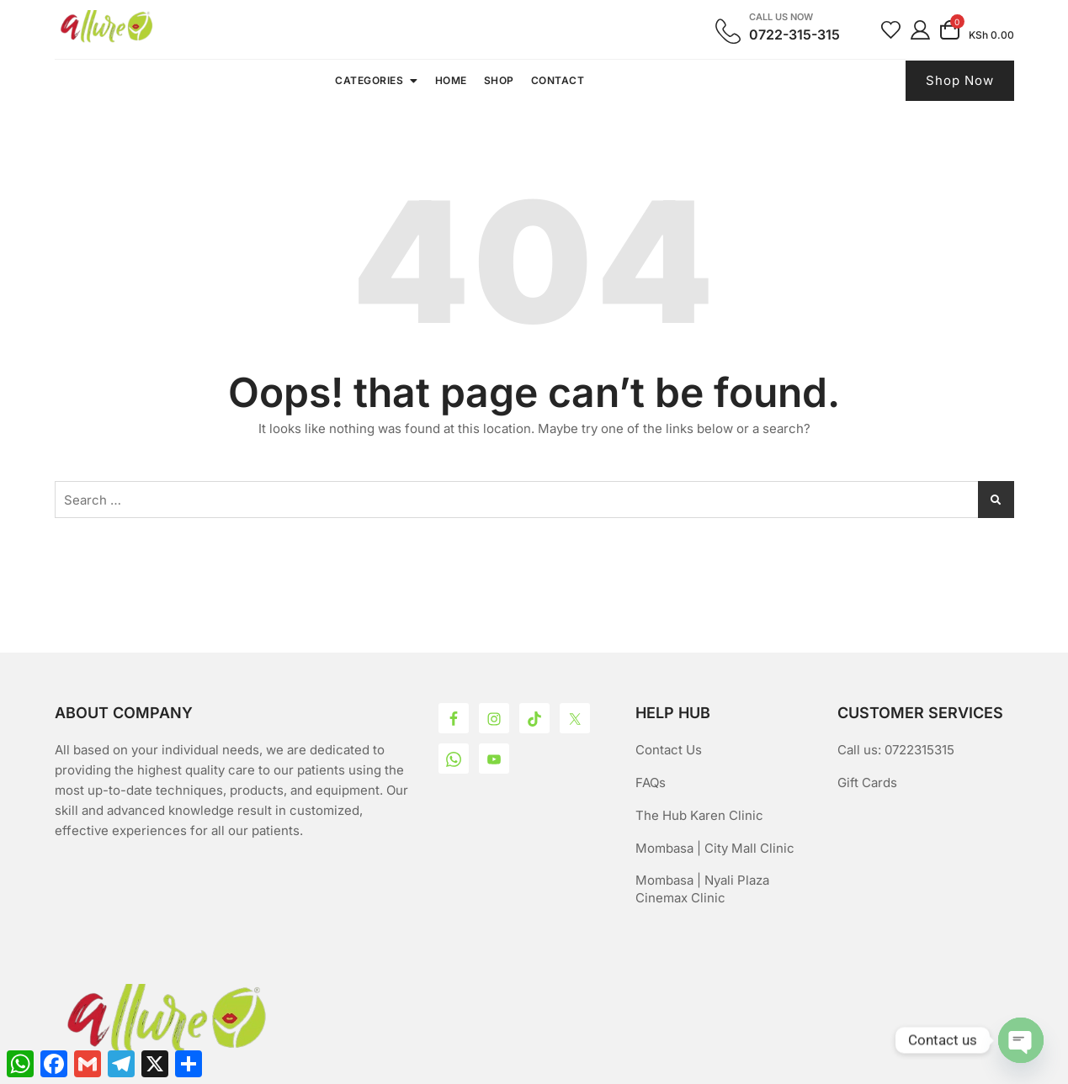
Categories (369, 80)
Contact (558, 80)
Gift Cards (867, 783)
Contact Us (668, 750)
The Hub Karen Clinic (699, 815)
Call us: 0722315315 (895, 750)
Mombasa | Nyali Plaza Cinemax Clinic (702, 889)
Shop (499, 80)
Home (451, 80)
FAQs (650, 783)
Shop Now (960, 80)
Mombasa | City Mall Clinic (714, 848)
